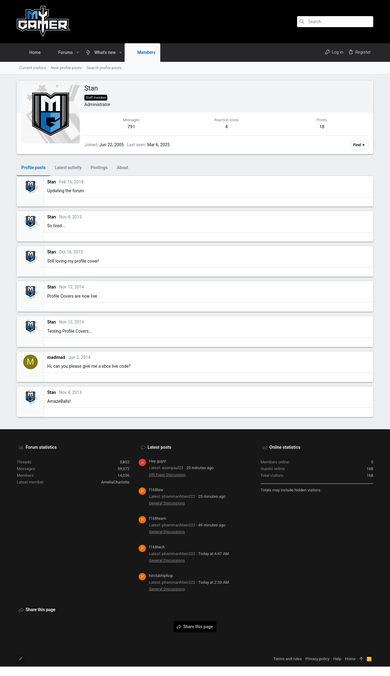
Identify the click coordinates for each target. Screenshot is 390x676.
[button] (77, 52)
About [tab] (122, 167)
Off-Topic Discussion (167, 474)
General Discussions (167, 503)
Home (350, 659)
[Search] (335, 21)
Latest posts (159, 447)
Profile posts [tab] (33, 167)
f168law (156, 489)
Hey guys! (157, 461)
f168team (157, 518)
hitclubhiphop (161, 575)
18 (321, 126)
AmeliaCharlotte (115, 482)
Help (337, 659)
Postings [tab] (99, 167)
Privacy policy (317, 659)
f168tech (157, 547)
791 (131, 126)
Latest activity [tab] (68, 167)
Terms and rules (287, 659)
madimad (56, 357)
